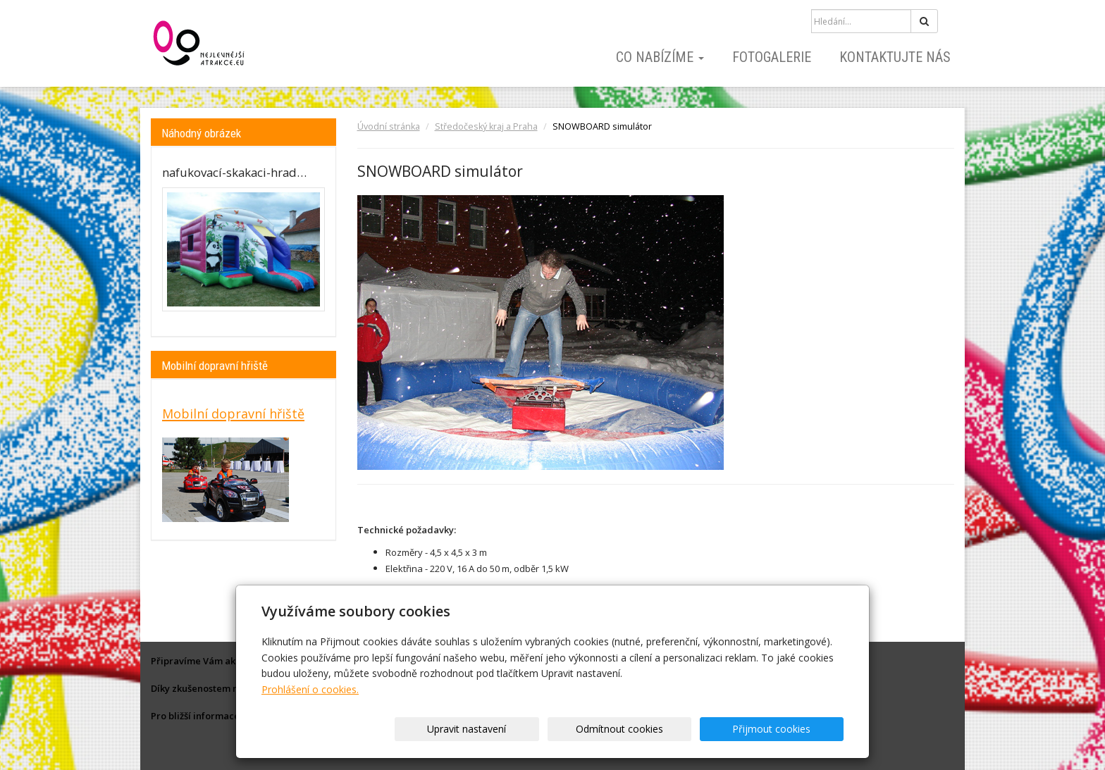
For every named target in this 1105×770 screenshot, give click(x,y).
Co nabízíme (660, 57)
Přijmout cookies (790, 728)
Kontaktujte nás (895, 57)
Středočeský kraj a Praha (486, 126)
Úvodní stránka (388, 126)
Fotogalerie (771, 57)
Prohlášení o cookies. (310, 689)
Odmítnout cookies (673, 728)
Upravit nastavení (557, 728)
